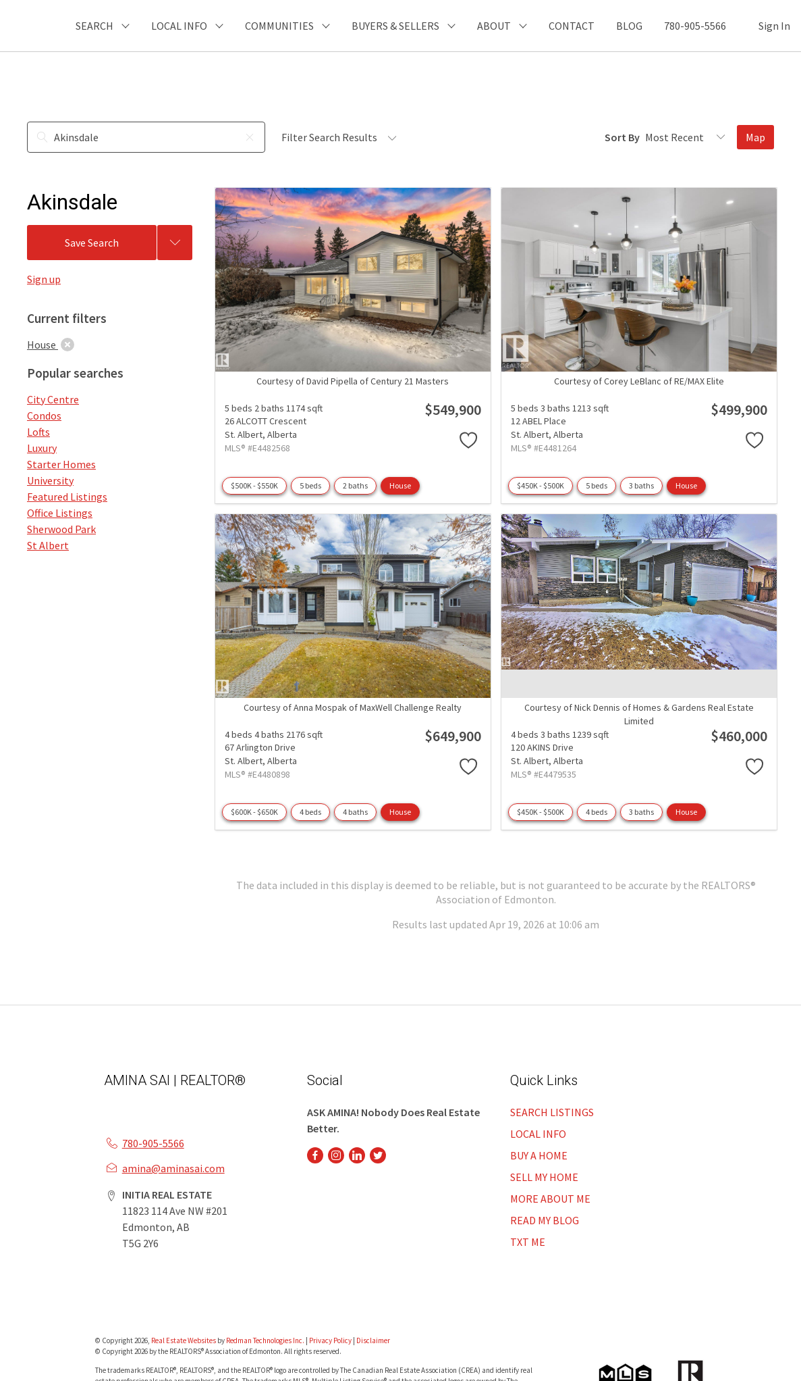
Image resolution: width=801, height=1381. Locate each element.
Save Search (92, 242)
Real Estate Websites (184, 1340)
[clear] (67, 344)
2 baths (355, 485)
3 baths (641, 485)
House (400, 485)
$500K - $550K (254, 485)
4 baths (355, 812)
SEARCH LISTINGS (552, 1112)
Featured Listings (67, 496)
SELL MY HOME (544, 1177)
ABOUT (494, 25)
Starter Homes (61, 464)
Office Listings (59, 513)
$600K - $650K (254, 812)
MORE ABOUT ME (550, 1198)
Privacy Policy (330, 1340)
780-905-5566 (695, 25)
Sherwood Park (61, 529)
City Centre (53, 399)
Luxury (42, 448)
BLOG (629, 25)
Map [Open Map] (755, 137)
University (50, 480)
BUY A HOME (539, 1155)
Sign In (774, 25)
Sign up (44, 279)
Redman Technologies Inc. (266, 1340)
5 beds (310, 485)
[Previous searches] (174, 242)
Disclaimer (373, 1340)
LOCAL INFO (538, 1133)
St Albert (48, 545)
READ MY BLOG (544, 1220)
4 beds (310, 812)
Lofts (38, 431)
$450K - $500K (540, 485)
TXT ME (527, 1242)
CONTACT (572, 25)
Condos (44, 415)
